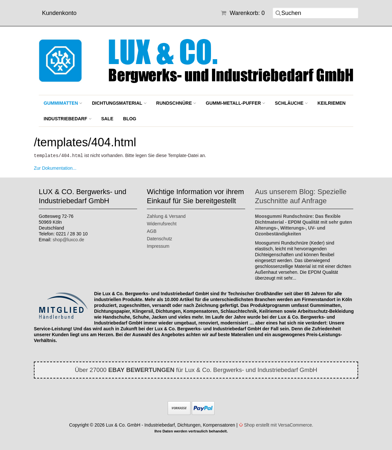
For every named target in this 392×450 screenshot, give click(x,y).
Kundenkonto (59, 13)
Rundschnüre (176, 103)
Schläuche (291, 103)
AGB (152, 230)
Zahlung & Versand (166, 215)
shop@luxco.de (68, 239)
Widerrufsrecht (161, 223)
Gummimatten (63, 103)
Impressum (158, 245)
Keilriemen (331, 103)
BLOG (129, 118)
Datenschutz (159, 238)
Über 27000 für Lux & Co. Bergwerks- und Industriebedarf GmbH (196, 369)
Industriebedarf (67, 118)
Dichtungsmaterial (119, 103)
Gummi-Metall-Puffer (235, 103)
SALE (107, 118)
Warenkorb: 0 (243, 13)
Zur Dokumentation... (55, 167)
